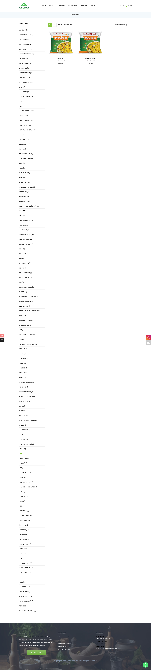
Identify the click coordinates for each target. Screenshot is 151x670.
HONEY (21, 316)
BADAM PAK (23, 92)
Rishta (21, 477)
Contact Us (95, 6)
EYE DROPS (22, 225)
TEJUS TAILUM (23, 587)
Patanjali (22, 439)
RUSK (20, 492)
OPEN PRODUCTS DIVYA (27, 420)
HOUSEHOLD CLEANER (26, 320)
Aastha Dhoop (24, 40)
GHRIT (21, 258)
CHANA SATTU (23, 144)
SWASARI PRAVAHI (25, 568)
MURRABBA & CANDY (26, 397)
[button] (128, 6)
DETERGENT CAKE (24, 182)
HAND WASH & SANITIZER (27, 297)
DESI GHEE (22, 178)
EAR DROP (22, 216)
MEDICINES (22, 387)
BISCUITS (22, 116)
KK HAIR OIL (22, 358)
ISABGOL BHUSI (24, 325)
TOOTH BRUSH (24, 592)
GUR (20, 282)
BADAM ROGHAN (24, 97)
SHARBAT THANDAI (25, 516)
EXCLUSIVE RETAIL (25, 220)
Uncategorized (24, 596)
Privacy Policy (62, 640)
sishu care (22, 525)
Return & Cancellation (64, 643)
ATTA (20, 87)
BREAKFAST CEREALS (26, 130)
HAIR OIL (21, 292)
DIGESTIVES (23, 192)
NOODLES (22, 416)
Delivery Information (64, 637)
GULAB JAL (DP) (24, 278)
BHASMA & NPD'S (24, 111)
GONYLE (21, 268)
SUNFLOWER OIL (24, 563)
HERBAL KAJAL (23, 306)
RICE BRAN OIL (23, 473)
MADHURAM (23, 373)
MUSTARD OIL (23, 401)
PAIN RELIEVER (23, 430)
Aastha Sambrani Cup (26, 54)
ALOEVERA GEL (23, 59)
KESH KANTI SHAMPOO (26, 344)
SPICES (21, 549)
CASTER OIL (23, 139)
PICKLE (21, 449)
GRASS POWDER (24, 273)
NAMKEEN (22, 411)
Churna (21, 149)
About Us (52, 6)
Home (44, 6)
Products (83, 6)
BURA (20, 135)
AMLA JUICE (23, 68)
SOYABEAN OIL (23, 544)
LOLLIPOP (22, 368)
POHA (21, 454)
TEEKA (21, 582)
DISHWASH (22, 197)
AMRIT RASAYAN (24, 73)
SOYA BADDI (23, 539)
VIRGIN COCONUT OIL (26, 611)
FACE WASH (23, 230)
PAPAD (21, 435)
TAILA (21, 577)
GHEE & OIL (22, 254)
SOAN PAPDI (23, 535)
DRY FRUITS (22, 211)
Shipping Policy (62, 646)
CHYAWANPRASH (24, 154)
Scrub (21, 501)
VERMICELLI (22, 606)
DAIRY (21, 163)
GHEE (20, 249)
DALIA (21, 168)
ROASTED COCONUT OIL (27, 487)
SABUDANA (22, 496)
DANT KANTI (23, 173)
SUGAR (21, 554)
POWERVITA (23, 458)
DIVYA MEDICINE (24, 201)
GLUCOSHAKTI (24, 263)
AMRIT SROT (23, 78)
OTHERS (21, 425)
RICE (20, 468)
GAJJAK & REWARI (25, 244)
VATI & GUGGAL (24, 601)
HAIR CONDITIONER (25, 287)
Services (62, 6)
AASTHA (21, 30)
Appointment (72, 6)
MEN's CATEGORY (25, 392)
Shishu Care (23, 520)
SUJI (20, 558)
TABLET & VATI (23, 573)
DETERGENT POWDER (26, 187)
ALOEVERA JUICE (24, 63)
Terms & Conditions (64, 649)
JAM (20, 330)
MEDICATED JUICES (25, 382)
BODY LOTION (23, 125)
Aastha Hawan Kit (25, 44)
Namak (21, 406)
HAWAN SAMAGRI (25, 301)
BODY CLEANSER (24, 120)
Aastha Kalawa (24, 49)
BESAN (21, 106)
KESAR (21, 339)
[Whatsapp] (145, 665)
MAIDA (21, 377)
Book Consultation (36, 652)
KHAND (21, 354)
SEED (20, 506)
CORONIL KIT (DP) (25, 159)
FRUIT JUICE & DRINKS (26, 239)
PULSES (21, 463)
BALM (20, 101)
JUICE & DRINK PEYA (25, 335)
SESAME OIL (23, 511)
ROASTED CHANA (24, 482)
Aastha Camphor (25, 35)
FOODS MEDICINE (25, 235)
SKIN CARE (22, 530)
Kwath (21, 363)
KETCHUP (22, 349)
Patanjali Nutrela (25, 444)
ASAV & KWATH (24, 82)
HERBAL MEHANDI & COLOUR (28, 311)
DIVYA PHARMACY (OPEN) (27, 206)
